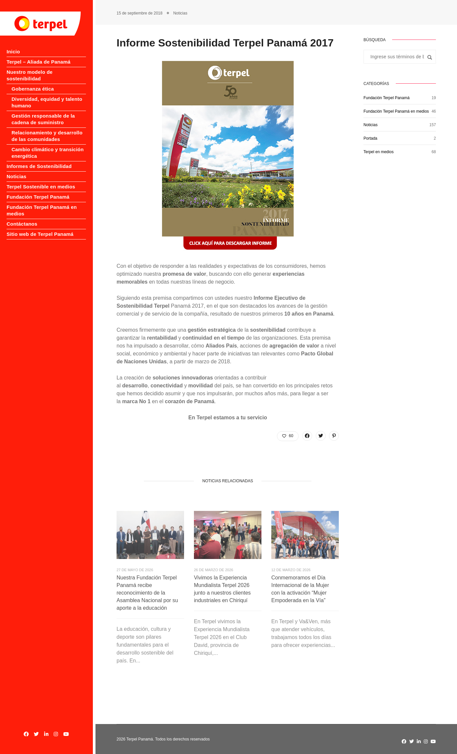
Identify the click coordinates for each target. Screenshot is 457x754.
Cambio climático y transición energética (48, 146)
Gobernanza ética (33, 82)
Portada (370, 138)
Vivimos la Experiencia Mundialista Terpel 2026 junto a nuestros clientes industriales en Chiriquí (222, 589)
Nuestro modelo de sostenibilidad (47, 72)
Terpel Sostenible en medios (41, 180)
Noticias (16, 170)
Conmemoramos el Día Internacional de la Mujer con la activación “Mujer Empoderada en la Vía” (300, 589)
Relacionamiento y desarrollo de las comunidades (47, 129)
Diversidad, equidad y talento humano (47, 96)
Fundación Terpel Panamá (38, 190)
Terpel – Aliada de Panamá (38, 62)
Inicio (13, 51)
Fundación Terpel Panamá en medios (396, 111)
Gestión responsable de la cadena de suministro (43, 112)
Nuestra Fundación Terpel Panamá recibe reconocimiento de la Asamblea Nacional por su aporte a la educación (147, 593)
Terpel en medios (378, 152)
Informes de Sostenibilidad (39, 159)
